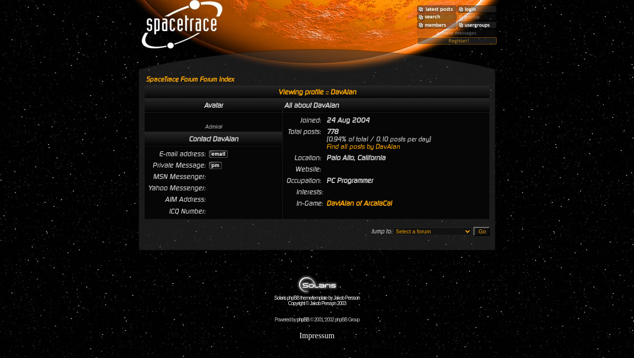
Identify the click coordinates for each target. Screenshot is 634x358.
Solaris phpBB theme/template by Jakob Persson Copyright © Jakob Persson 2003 (317, 298)
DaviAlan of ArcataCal (359, 203)
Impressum (316, 335)
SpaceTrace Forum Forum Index (190, 79)
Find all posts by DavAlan (363, 146)
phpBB (303, 319)
